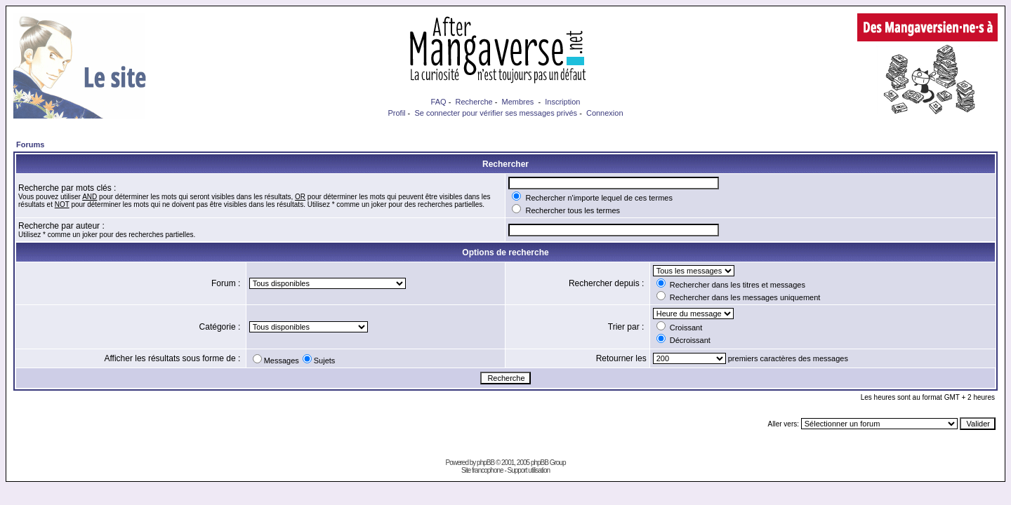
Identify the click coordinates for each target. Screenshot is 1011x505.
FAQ (439, 101)
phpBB (485, 462)
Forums (30, 144)
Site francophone (482, 470)
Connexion (604, 113)
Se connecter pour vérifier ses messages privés (495, 113)
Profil (396, 113)
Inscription (562, 101)
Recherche (473, 101)
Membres (518, 101)
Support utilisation (529, 470)
